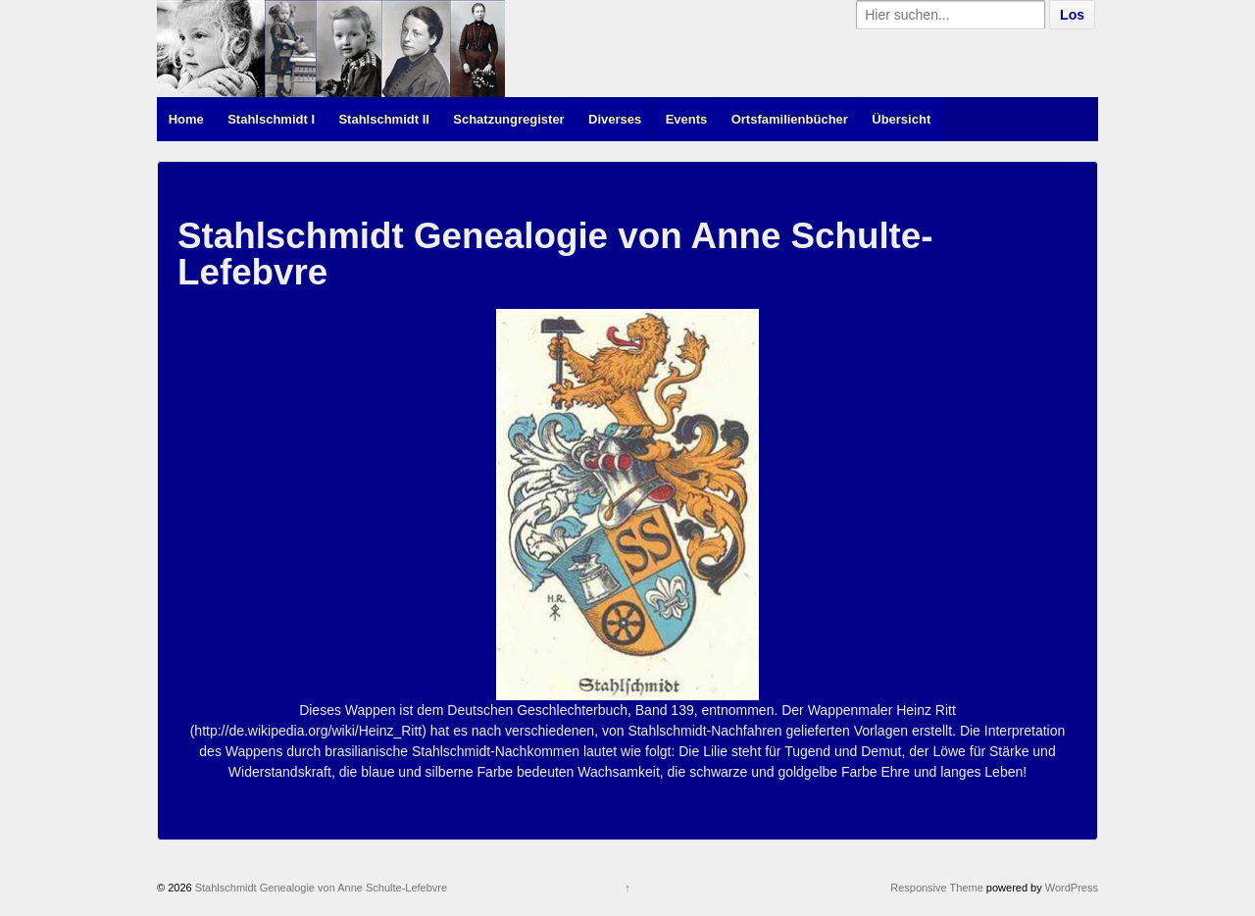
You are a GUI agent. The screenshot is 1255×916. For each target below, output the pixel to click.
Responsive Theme (936, 887)
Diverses (614, 119)
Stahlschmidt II (383, 119)
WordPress (1071, 887)
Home (186, 119)
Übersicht (901, 119)
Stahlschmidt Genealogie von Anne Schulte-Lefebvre (320, 887)
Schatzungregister (508, 119)
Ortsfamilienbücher (789, 119)
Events (687, 119)
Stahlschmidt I (271, 119)
